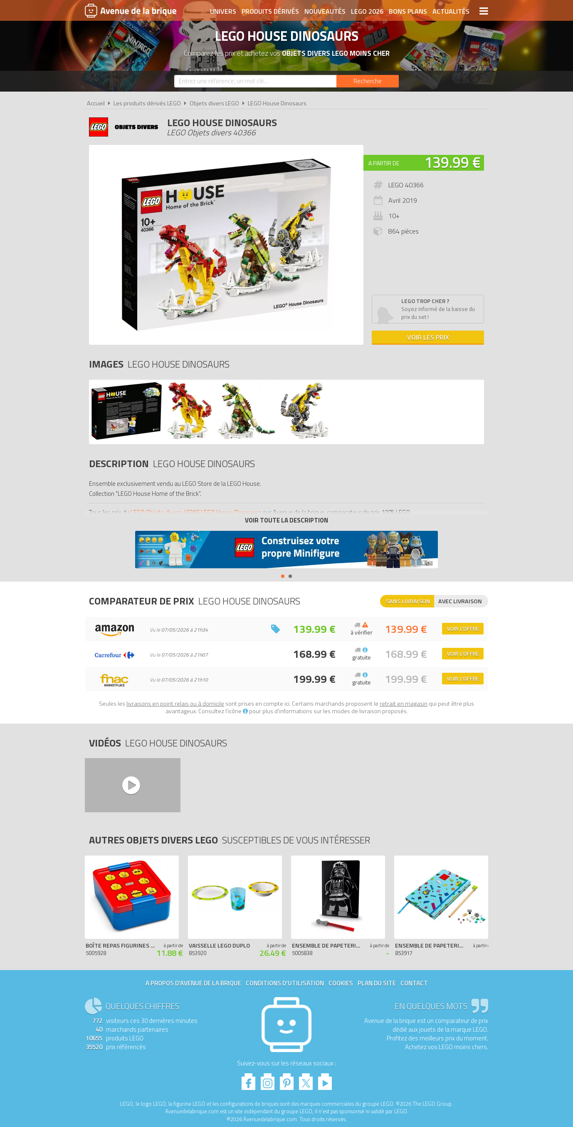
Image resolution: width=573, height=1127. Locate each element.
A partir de (383, 163)
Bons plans (408, 11)
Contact (414, 983)
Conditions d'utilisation (285, 983)
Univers (223, 11)
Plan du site (377, 983)
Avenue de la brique (130, 10)
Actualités (450, 11)
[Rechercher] (367, 81)
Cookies (340, 983)
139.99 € (452, 162)
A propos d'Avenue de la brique (193, 983)
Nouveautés (325, 11)
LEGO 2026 (367, 11)
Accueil (96, 103)
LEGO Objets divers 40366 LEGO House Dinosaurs (196, 512)
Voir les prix (428, 337)
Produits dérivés (270, 11)
